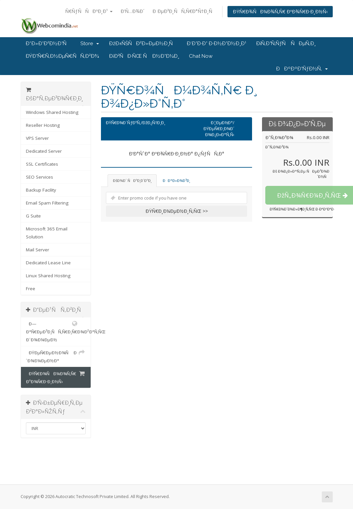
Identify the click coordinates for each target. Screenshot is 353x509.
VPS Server (37, 138)
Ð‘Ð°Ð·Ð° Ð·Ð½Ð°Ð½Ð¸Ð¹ (216, 43)
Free (30, 289)
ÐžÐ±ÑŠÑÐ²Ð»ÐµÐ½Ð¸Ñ (143, 43)
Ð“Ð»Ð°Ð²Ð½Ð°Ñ (48, 43)
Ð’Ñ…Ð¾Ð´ (132, 11)
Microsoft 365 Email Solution (46, 233)
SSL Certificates (42, 164)
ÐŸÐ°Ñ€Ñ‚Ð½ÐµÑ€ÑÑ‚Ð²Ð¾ (62, 56)
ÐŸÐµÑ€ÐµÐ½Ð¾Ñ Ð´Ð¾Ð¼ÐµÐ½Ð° (56, 356)
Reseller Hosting (43, 125)
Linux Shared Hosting (48, 276)
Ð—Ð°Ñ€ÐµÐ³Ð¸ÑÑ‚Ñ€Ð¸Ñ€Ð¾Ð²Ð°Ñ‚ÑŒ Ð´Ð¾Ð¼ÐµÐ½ (58, 331)
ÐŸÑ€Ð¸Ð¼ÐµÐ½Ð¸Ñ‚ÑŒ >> (176, 211)
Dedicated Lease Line (48, 263)
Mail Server (37, 250)
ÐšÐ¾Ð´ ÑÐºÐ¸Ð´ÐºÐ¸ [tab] (132, 180)
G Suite (33, 216)
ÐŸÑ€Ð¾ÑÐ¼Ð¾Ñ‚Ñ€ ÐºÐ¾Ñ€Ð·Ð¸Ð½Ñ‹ (280, 11)
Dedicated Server (44, 151)
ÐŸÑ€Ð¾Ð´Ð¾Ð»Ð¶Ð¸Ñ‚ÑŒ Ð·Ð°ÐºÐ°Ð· (302, 209)
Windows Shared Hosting (52, 112)
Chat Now (201, 56)
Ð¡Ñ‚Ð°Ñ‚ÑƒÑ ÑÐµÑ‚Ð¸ (285, 43)
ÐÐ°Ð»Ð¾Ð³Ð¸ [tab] (176, 180)
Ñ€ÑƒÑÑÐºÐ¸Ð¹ (89, 11)
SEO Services (39, 177)
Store (89, 43)
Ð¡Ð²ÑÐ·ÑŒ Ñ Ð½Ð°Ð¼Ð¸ (144, 56)
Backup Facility (41, 190)
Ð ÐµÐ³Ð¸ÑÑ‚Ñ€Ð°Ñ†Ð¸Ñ (184, 11)
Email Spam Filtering (47, 203)
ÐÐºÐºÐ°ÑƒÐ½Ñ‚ (302, 69)
